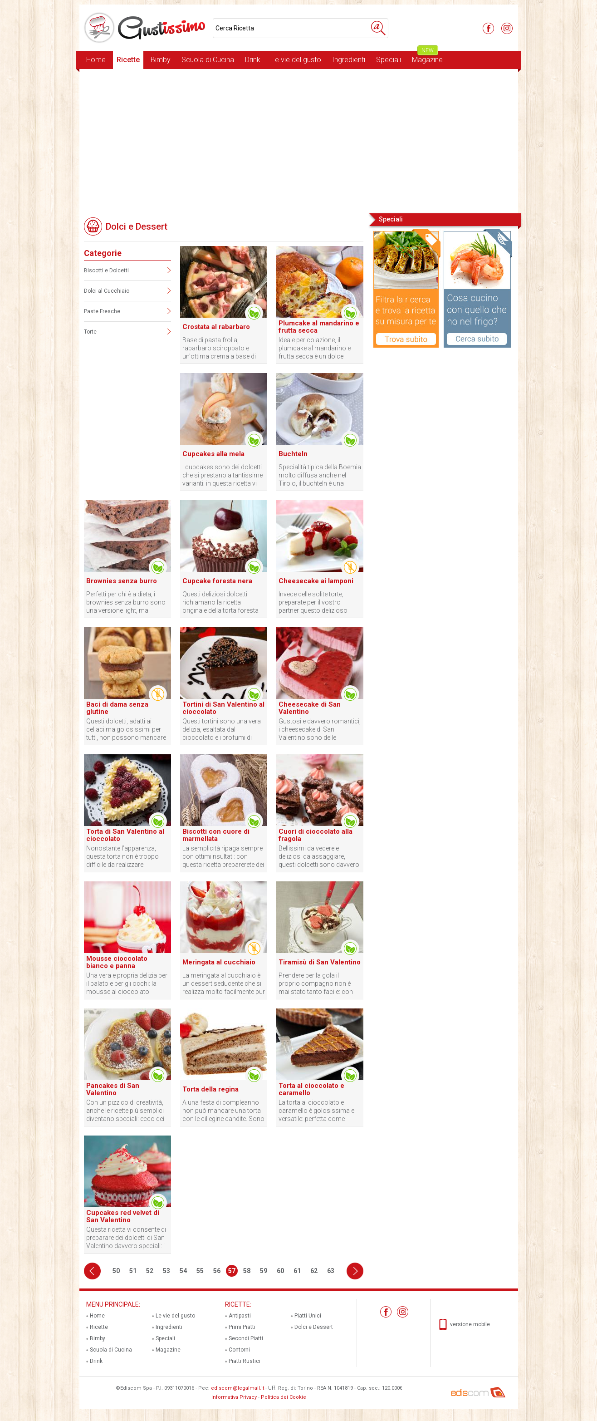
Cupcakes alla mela (213, 454)
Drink (252, 59)
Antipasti (240, 1316)
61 (297, 1270)
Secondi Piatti (246, 1338)
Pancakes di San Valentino (112, 1089)
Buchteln (293, 454)
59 (263, 1270)
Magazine (427, 57)
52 (149, 1270)
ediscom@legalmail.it (237, 1388)
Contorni (239, 1350)
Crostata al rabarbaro (216, 327)
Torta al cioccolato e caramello (311, 1089)
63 (330, 1270)
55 (200, 1270)
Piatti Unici (307, 1316)
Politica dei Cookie (283, 1397)
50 (116, 1270)
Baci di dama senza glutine (117, 708)
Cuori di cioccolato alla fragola (315, 835)
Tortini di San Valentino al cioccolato (223, 708)
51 (133, 1270)
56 (216, 1270)
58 (246, 1270)
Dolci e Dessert (313, 1327)
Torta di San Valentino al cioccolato (125, 835)
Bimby (161, 59)
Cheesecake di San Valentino (310, 708)
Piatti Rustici (244, 1361)
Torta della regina (210, 1089)
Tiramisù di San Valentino (320, 962)
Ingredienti (348, 59)
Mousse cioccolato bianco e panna (116, 962)
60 (280, 1270)
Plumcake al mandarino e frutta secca (319, 326)
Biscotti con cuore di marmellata (216, 835)
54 (183, 1270)
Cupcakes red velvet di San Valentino (122, 1216)
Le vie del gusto (296, 59)
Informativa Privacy (234, 1397)
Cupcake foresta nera (217, 581)
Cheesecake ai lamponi (316, 581)
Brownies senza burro (121, 581)
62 (314, 1270)
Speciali (388, 59)
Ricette (128, 59)
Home (96, 59)
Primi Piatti (242, 1327)
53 (166, 1270)
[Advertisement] (298, 140)
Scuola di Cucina (207, 59)
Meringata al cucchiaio (218, 962)
